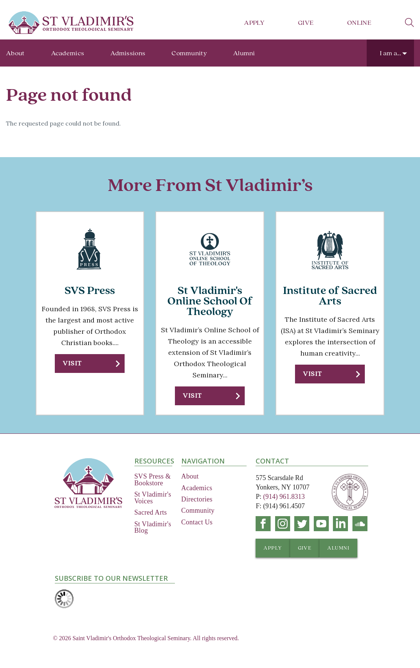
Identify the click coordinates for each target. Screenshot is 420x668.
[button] (90, 363)
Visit (72, 363)
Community (189, 53)
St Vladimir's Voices (152, 498)
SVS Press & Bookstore (152, 480)
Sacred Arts (150, 512)
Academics (67, 53)
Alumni (244, 53)
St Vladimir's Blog (152, 527)
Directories (196, 499)
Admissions (127, 53)
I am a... (390, 53)
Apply (254, 22)
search (409, 22)
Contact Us (197, 522)
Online (359, 22)
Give (305, 22)
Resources (153, 460)
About (15, 53)
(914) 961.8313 (284, 496)
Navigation (203, 460)
